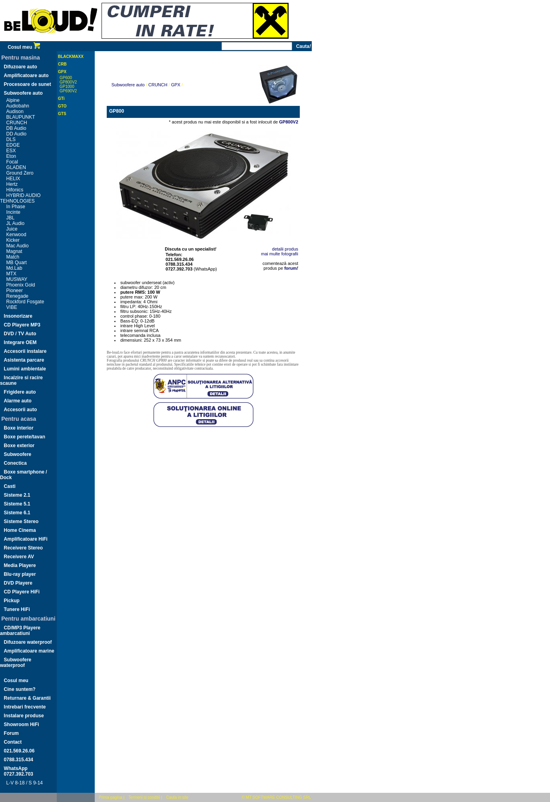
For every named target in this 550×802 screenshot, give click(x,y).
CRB (62, 64)
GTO (62, 106)
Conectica (15, 463)
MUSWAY (17, 279)
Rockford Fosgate (25, 301)
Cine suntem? (20, 689)
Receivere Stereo (23, 548)
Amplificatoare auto (26, 75)
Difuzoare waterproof (28, 642)
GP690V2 (68, 91)
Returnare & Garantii (27, 698)
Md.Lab (14, 268)
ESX (11, 150)
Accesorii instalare (25, 351)
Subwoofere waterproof (15, 662)
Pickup (12, 600)
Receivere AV (19, 556)
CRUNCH (16, 122)
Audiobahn (17, 106)
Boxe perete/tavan (24, 437)
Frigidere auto (20, 392)
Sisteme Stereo (21, 521)
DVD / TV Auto (20, 333)
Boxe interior (19, 428)
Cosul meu (24, 47)
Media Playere (20, 565)
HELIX (13, 178)
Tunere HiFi (17, 609)
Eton (11, 156)
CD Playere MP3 (22, 325)
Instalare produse (24, 715)
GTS (62, 113)
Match (13, 257)
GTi (61, 98)
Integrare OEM (20, 342)
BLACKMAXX (71, 56)
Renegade (17, 296)
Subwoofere (18, 454)
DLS (11, 139)
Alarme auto (18, 401)
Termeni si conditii (144, 797)
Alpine (13, 100)
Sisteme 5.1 (17, 504)
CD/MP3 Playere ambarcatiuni (20, 630)
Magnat (14, 251)
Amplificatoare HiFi (26, 539)
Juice (12, 229)
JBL (10, 218)
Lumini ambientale (25, 369)
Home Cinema (20, 530)
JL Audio (15, 223)
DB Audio (16, 128)
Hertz (12, 184)
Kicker (13, 240)
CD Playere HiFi (22, 592)
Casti (10, 486)
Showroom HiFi (21, 724)
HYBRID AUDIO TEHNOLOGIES (20, 198)
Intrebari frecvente (25, 707)
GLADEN (16, 167)
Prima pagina (110, 797)
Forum (11, 733)
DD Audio (16, 134)
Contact (13, 742)
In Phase (15, 206)
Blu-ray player (20, 574)
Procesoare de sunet (27, 84)
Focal (12, 162)
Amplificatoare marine (29, 651)
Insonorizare (18, 316)
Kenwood (16, 234)
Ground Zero (20, 173)
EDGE (13, 145)
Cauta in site (177, 797)
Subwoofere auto (23, 93)
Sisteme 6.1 (17, 512)
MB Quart (16, 262)
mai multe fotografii (279, 253)
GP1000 (67, 86)
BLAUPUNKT (20, 117)
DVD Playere (18, 583)
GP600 (66, 78)
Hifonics (15, 190)
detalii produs (285, 249)
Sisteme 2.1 (17, 495)
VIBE (11, 307)
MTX (11, 274)
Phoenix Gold (20, 285)
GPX (62, 72)
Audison (15, 111)
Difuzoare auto (20, 67)
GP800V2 (68, 82)
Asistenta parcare (24, 360)
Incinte (13, 212)
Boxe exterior (19, 445)
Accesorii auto (20, 409)
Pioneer (14, 290)
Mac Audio (17, 246)
